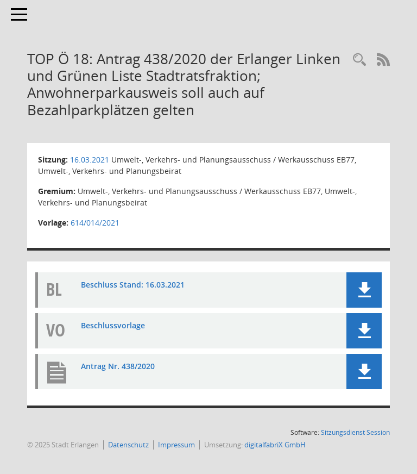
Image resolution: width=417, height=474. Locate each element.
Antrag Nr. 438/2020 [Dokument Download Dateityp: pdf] (118, 366)
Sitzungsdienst (355, 432)
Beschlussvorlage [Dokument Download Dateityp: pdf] (113, 325)
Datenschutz (128, 445)
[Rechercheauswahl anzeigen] (359, 60)
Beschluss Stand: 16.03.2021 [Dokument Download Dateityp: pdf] (133, 284)
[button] (364, 290)
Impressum (176, 445)
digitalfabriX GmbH (275, 445)
